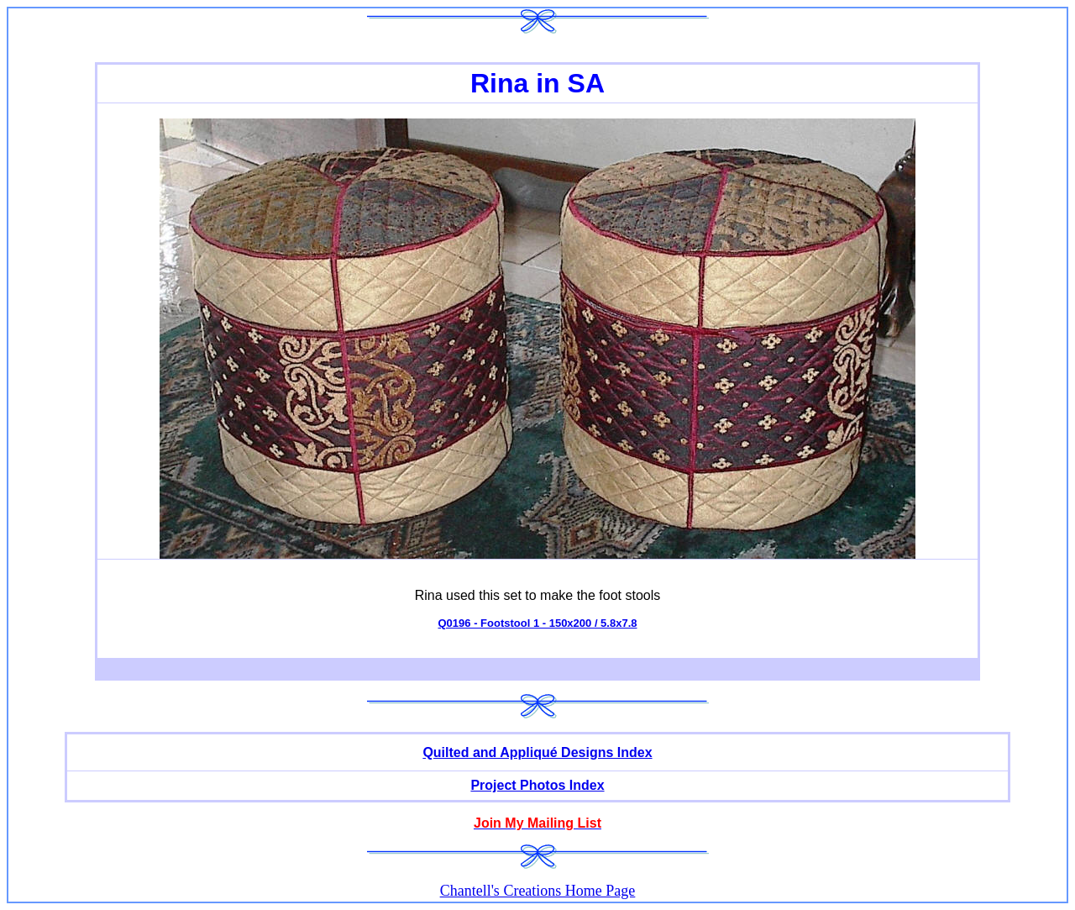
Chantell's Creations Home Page (538, 890)
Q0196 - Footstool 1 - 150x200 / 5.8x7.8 (537, 623)
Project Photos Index (537, 785)
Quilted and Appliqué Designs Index (537, 752)
